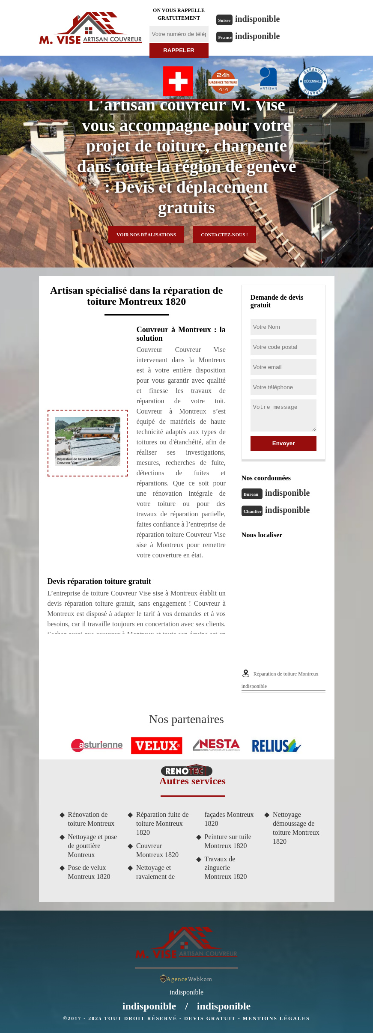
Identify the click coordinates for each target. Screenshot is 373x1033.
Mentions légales (276, 1018)
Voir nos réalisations (146, 234)
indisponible (257, 19)
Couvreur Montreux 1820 (157, 850)
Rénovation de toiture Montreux (91, 819)
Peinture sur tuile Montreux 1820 (228, 841)
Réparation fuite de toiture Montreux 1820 (162, 823)
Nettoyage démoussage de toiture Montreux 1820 (296, 828)
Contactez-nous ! (224, 234)
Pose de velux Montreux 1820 (89, 872)
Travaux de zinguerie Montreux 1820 (226, 868)
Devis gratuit (210, 1018)
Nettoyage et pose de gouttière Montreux (92, 845)
